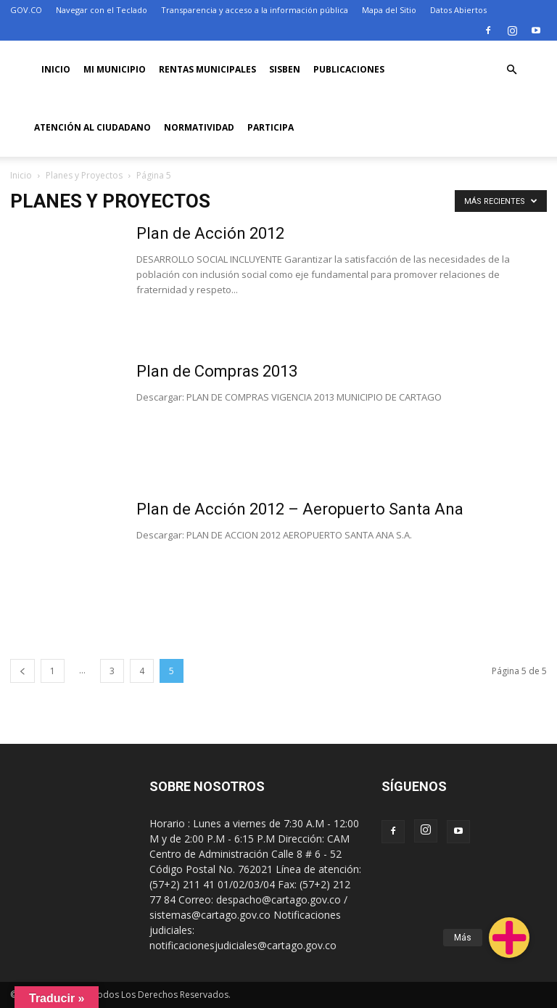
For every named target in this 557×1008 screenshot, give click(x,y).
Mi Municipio (114, 69)
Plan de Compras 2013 (216, 371)
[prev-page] (22, 671)
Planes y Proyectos (84, 175)
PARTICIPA (270, 127)
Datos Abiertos (458, 9)
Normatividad (199, 127)
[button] (512, 70)
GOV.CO (26, 9)
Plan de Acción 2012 (210, 233)
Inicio (55, 69)
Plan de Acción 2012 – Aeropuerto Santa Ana (299, 509)
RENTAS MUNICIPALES (207, 69)
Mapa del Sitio (389, 9)
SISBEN (284, 69)
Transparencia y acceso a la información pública (254, 9)
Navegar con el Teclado (101, 9)
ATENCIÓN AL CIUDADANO (92, 127)
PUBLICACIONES (348, 69)
